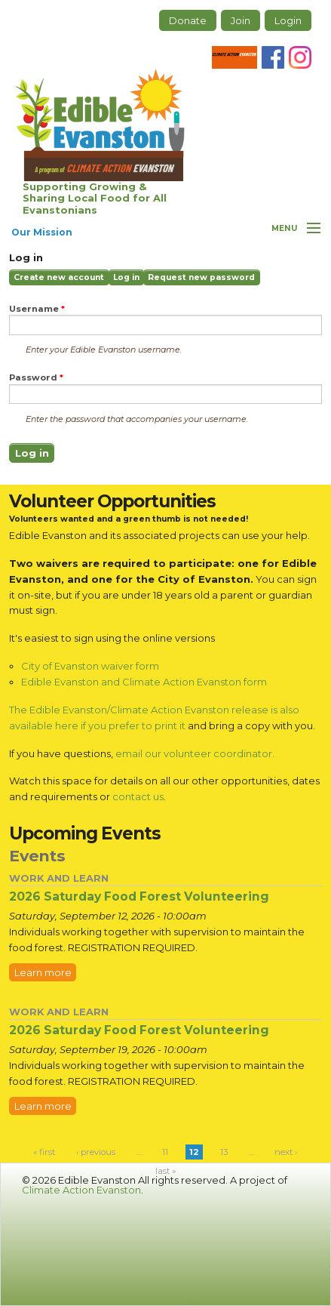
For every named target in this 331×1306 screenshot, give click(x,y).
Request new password (201, 277)
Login (288, 20)
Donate (188, 20)
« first (44, 1152)
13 (224, 1152)
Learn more (43, 972)
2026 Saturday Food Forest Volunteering (139, 896)
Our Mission (41, 232)
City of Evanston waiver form (90, 666)
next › (285, 1152)
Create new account (59, 277)
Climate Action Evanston (81, 1190)
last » (165, 1171)
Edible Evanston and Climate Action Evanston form (144, 682)
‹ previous (95, 1152)
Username (37, 309)
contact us (138, 796)
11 (165, 1152)
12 (194, 1152)
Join (240, 20)
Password (36, 378)
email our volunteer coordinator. (194, 753)
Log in (128, 279)
